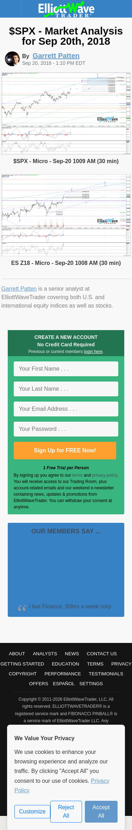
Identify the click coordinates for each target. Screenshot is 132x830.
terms (77, 475)
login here (93, 351)
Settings (91, 683)
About (17, 653)
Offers (38, 683)
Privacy (121, 664)
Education (65, 664)
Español (64, 683)
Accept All (101, 811)
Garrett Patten (19, 289)
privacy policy (104, 475)
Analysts (45, 653)
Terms (95, 664)
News (72, 653)
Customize (32, 811)
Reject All (66, 811)
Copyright (23, 673)
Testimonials (106, 673)
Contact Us (102, 653)
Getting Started (22, 664)
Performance (62, 673)
